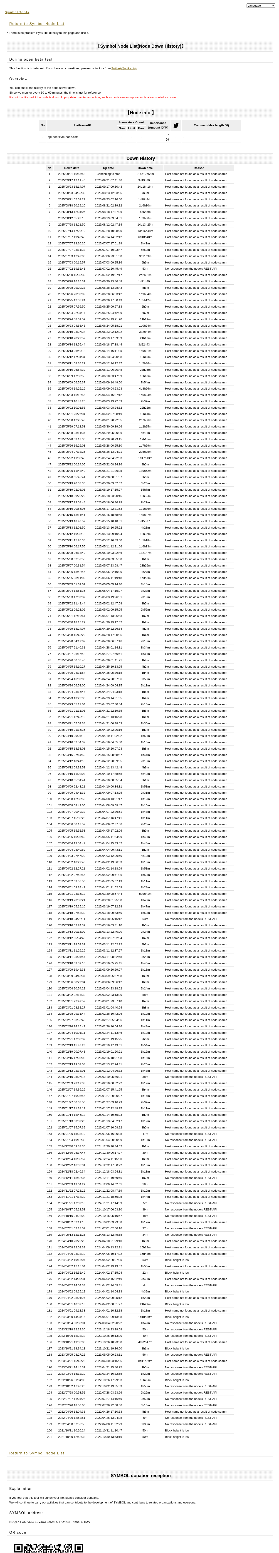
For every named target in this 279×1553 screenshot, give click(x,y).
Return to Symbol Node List (36, 24)
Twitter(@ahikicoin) (124, 68)
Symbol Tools (17, 12)
